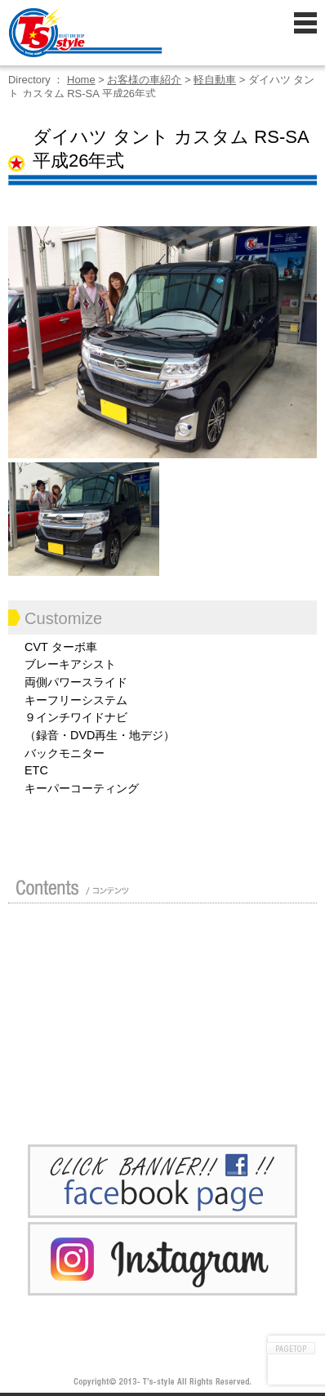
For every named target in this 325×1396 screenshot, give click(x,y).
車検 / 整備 (204, 1014)
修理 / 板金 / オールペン (69, 1014)
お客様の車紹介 (144, 80)
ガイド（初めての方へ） (69, 975)
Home (81, 80)
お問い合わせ (204, 1093)
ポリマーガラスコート (69, 1053)
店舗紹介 (69, 936)
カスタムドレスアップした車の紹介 (204, 936)
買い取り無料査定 (204, 975)
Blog (204, 1053)
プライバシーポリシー (69, 1093)
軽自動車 (215, 80)
